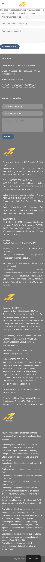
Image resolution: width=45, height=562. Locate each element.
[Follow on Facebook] (4, 86)
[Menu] (3, 4)
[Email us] (21, 86)
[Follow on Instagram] (8, 86)
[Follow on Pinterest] (26, 86)
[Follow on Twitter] (17, 86)
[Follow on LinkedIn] (30, 86)
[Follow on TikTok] (13, 86)
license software (30, 463)
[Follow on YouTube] (34, 86)
